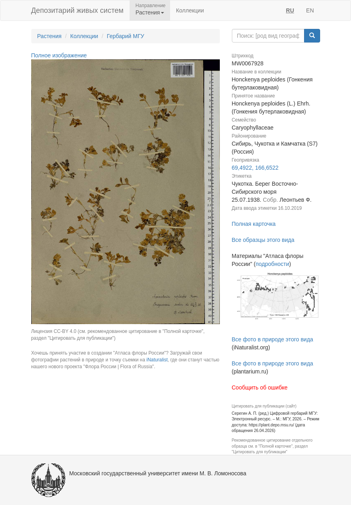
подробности (272, 264)
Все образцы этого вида (263, 240)
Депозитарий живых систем (77, 10)
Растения (49, 36)
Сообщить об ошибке (260, 387)
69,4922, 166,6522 (255, 167)
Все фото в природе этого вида (272, 339)
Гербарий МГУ (125, 36)
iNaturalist (157, 360)
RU (290, 10)
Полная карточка (254, 224)
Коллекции (190, 10)
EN (310, 10)
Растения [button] (150, 12)
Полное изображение (59, 55)
